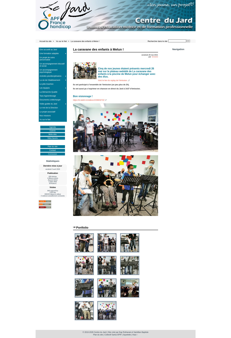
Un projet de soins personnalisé (47, 58)
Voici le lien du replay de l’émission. (113, 80)
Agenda (52, 127)
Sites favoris (52, 138)
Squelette (127, 335)
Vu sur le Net (61, 41)
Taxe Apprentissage (48, 96)
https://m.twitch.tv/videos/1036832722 (88, 100)
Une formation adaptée (49, 53)
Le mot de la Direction (49, 108)
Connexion (52, 154)
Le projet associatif (47, 112)
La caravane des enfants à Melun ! (85, 41)
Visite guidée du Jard (48, 104)
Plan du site (52, 146)
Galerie (53, 131)
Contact (52, 150)
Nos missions (45, 116)
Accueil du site (46, 41)
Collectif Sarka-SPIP (113, 335)
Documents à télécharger (50, 100)
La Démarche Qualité (48, 92)
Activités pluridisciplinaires (50, 76)
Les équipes (45, 88)
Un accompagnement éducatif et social (52, 65)
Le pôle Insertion (47, 84)
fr (192, 3)
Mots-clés (53, 134)
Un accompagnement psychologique (48, 71)
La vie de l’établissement (50, 80)
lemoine (155, 57)
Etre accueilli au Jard (48, 49)
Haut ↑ (135, 335)
